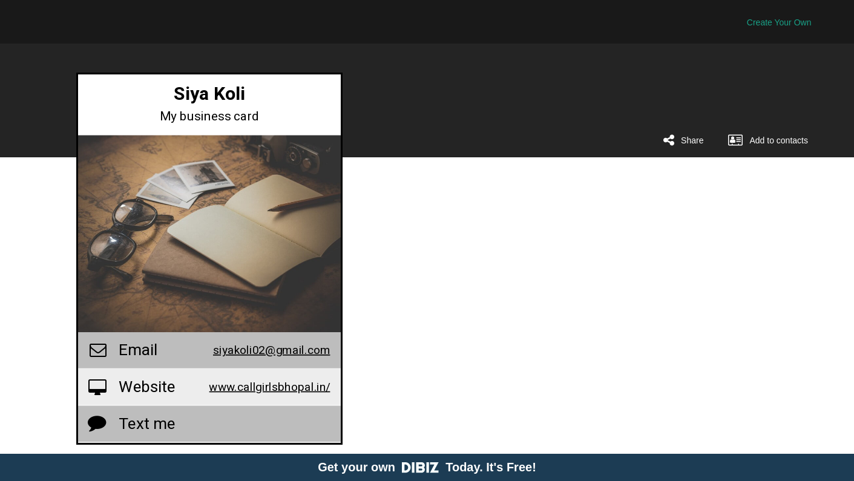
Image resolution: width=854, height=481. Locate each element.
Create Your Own (779, 22)
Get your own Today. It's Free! (427, 467)
